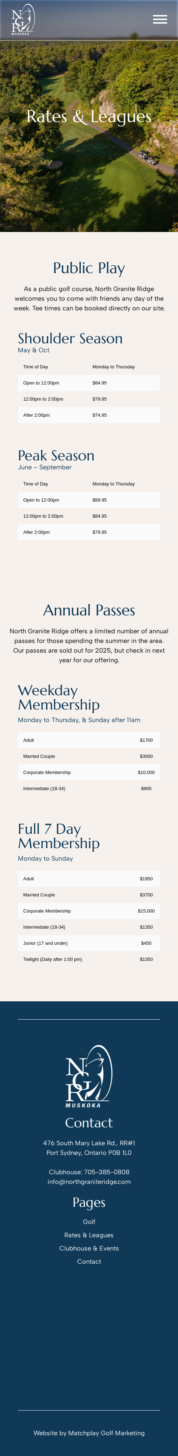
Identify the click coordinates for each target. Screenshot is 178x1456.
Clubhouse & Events (89, 1248)
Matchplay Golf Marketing (106, 1433)
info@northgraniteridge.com (89, 1182)
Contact (89, 1262)
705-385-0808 (106, 1172)
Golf (89, 1222)
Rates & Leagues (89, 1235)
